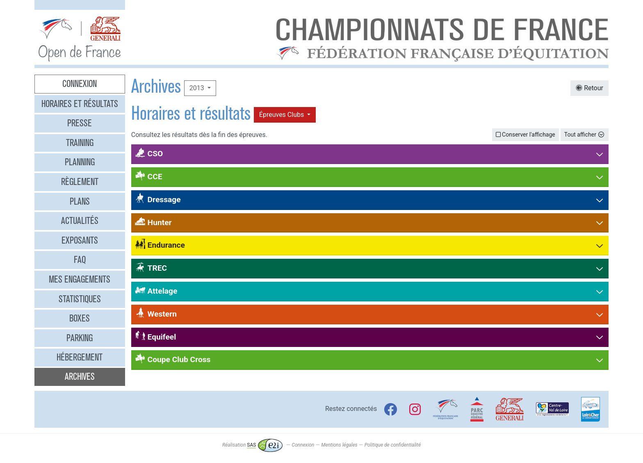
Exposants (80, 240)
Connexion (79, 83)
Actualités (79, 220)
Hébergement (80, 357)
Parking (79, 338)
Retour (589, 88)
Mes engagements (79, 279)
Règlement (79, 181)
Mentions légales (339, 445)
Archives (80, 376)
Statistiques (80, 299)
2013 (197, 88)
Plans (80, 201)
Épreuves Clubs (282, 115)
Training (79, 142)
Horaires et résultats (79, 103)
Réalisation (252, 445)
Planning (80, 162)
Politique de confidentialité (393, 445)
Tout (584, 134)
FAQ (80, 259)
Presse (79, 123)
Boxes (79, 318)
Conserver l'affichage (525, 134)
